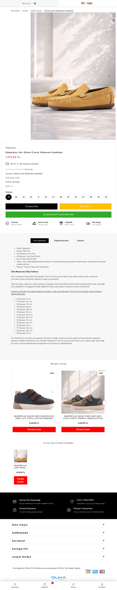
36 (46, 197)
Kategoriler (20, 548)
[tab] (40, 240)
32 (31, 197)
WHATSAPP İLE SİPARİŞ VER (58, 214)
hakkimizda (20, 532)
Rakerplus (11, 147)
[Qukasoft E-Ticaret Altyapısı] (58, 578)
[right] (104, 403)
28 (91, 197)
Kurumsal (18, 540)
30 (106, 197)
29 (98, 197)
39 (68, 197)
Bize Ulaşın (20, 524)
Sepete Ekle (31, 206)
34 (16, 197)
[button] (37, 76)
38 (61, 197)
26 (76, 197)
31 (38, 197)
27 (83, 197)
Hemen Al (85, 206)
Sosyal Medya (21, 556)
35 (9, 197)
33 (24, 197)
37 (53, 197)
